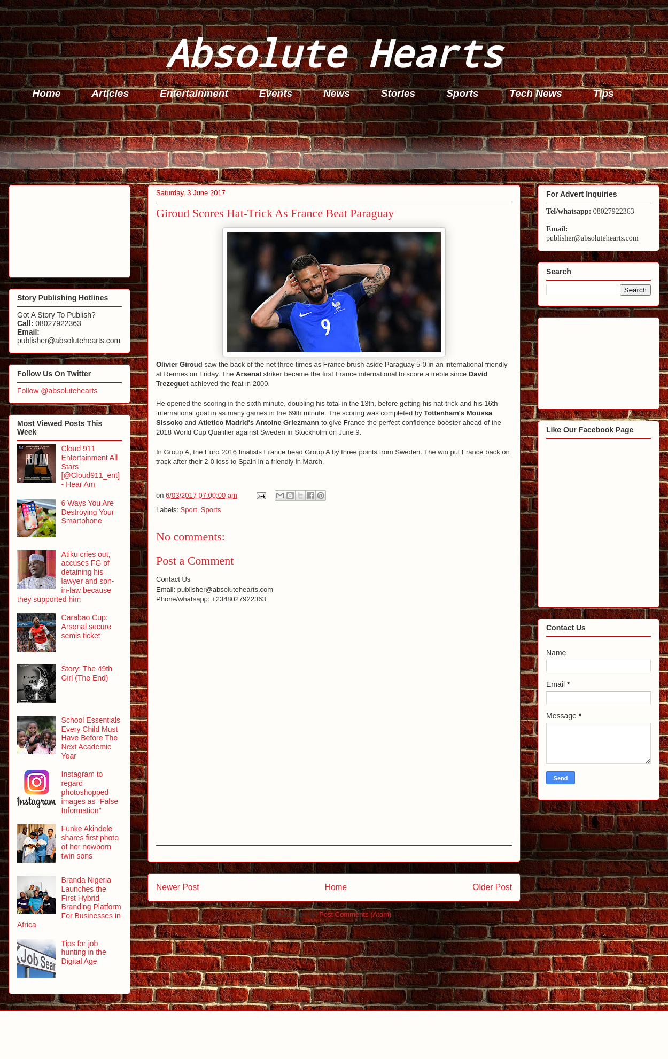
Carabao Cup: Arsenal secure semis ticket (86, 626)
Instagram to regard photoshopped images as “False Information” (90, 792)
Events (275, 93)
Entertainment (194, 93)
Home (47, 93)
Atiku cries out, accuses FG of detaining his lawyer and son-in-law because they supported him (65, 577)
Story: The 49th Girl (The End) (86, 673)
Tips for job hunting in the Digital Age (83, 952)
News (336, 93)
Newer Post (177, 887)
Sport (189, 510)
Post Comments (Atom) (355, 914)
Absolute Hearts (334, 53)
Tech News (535, 93)
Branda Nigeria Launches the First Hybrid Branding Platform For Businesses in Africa (69, 902)
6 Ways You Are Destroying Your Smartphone (87, 512)
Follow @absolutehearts (57, 391)
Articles (110, 93)
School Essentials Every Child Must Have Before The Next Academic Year (91, 738)
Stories (398, 93)
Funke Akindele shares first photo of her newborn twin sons (90, 842)
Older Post (492, 887)
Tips (603, 93)
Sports (462, 93)
